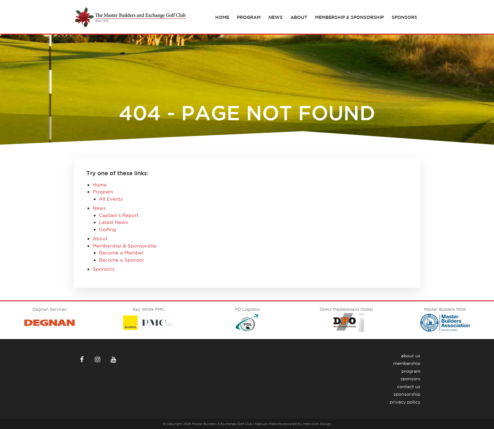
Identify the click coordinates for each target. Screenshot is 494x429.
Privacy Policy (405, 401)
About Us (410, 355)
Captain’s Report (119, 215)
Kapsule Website (268, 424)
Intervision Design (317, 424)
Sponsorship (406, 394)
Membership (406, 363)
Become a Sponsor (121, 260)
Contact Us (408, 386)
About (298, 17)
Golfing (107, 229)
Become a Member (121, 252)
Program (249, 17)
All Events (111, 199)
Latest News (113, 222)
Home (222, 17)
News (275, 17)
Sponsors (404, 17)
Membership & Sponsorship (349, 17)
